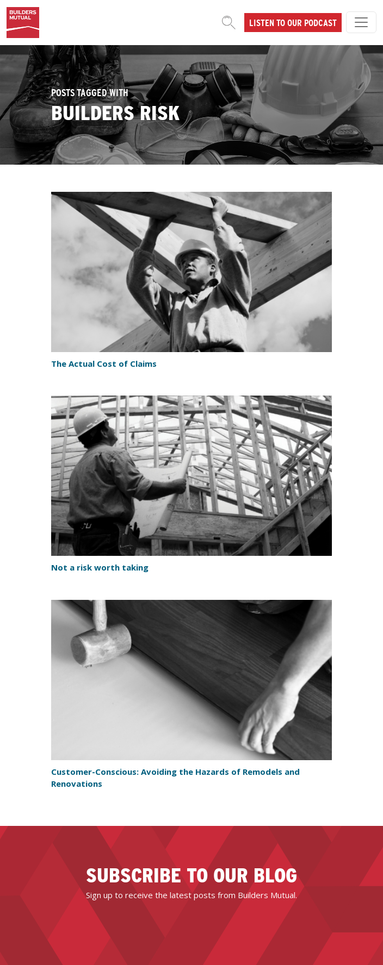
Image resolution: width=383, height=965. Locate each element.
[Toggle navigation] (361, 22)
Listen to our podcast (293, 22)
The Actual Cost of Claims (104, 363)
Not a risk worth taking (100, 567)
